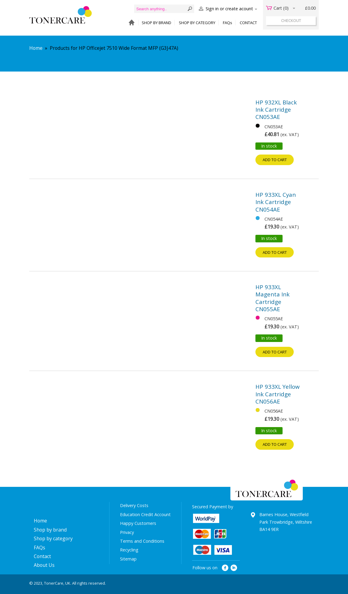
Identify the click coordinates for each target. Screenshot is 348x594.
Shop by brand (50, 529)
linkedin (234, 568)
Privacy (127, 532)
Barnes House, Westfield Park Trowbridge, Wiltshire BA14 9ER (285, 522)
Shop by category (53, 538)
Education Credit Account (145, 514)
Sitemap (128, 559)
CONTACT (248, 22)
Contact (42, 556)
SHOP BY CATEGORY (197, 22)
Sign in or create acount (229, 8)
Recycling (129, 550)
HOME (130, 23)
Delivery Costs (134, 505)
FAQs (227, 22)
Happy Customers (138, 523)
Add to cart (275, 159)
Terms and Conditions (142, 541)
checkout (291, 20)
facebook (225, 568)
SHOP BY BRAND (156, 22)
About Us (44, 565)
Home (36, 48)
